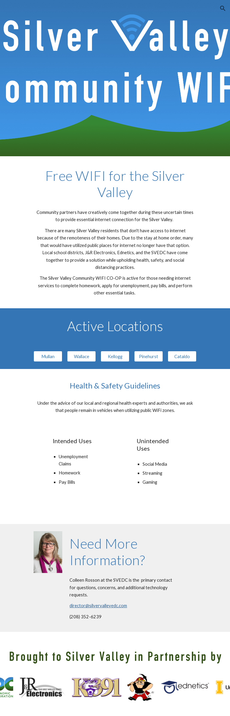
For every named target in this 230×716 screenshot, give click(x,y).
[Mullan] (48, 356)
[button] (223, 8)
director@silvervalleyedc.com (98, 605)
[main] (115, 184)
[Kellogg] (115, 356)
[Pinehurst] (148, 356)
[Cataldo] (182, 356)
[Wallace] (81, 356)
